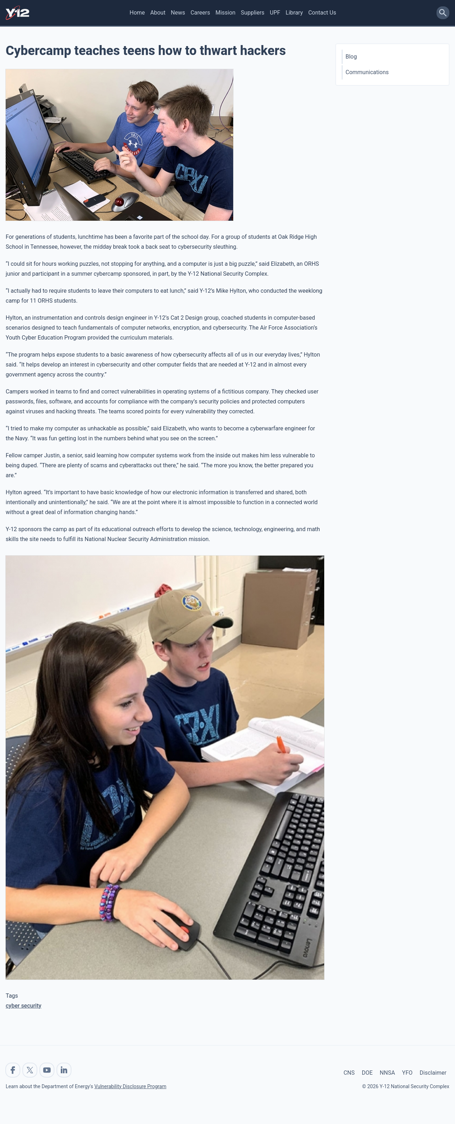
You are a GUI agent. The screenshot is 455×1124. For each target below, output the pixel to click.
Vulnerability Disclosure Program (130, 1086)
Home (137, 12)
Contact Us (322, 12)
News (178, 12)
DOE (367, 1072)
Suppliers (252, 12)
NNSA (387, 1072)
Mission (225, 12)
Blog (351, 56)
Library (294, 12)
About (158, 12)
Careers (200, 12)
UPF (275, 12)
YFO (407, 1072)
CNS (348, 1072)
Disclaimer (433, 1072)
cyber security (23, 1005)
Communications (367, 72)
